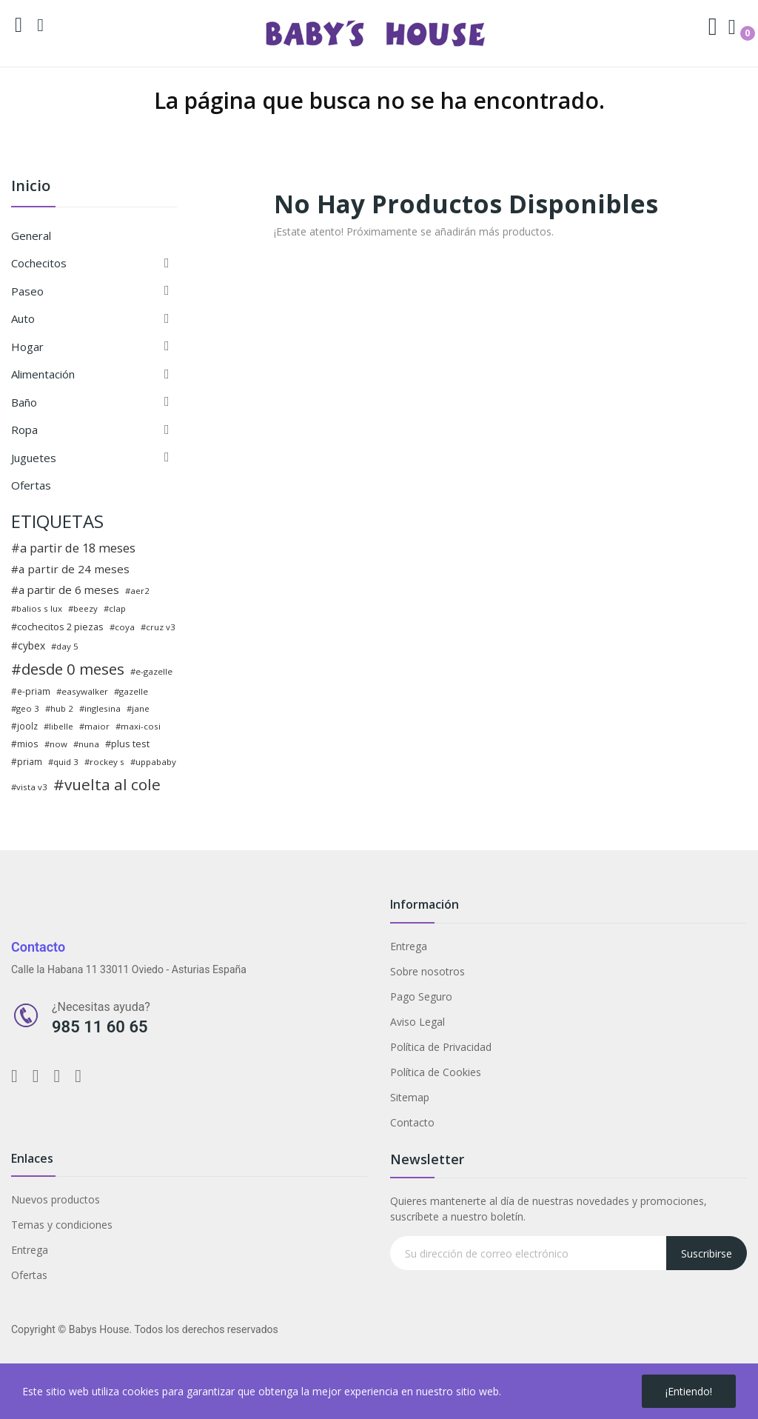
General (31, 235)
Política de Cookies (435, 1072)
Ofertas (31, 485)
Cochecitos (39, 263)
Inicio (30, 187)
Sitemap (409, 1097)
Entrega (408, 946)
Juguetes (33, 457)
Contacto (412, 1122)
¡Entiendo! (688, 1391)
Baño (24, 402)
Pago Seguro (421, 996)
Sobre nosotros (427, 971)
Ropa (24, 429)
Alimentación (43, 374)
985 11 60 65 (100, 1027)
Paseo (27, 291)
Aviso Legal (417, 1022)
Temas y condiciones (62, 1225)
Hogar (27, 346)
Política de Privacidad (441, 1047)
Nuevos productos (55, 1199)
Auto (23, 318)
